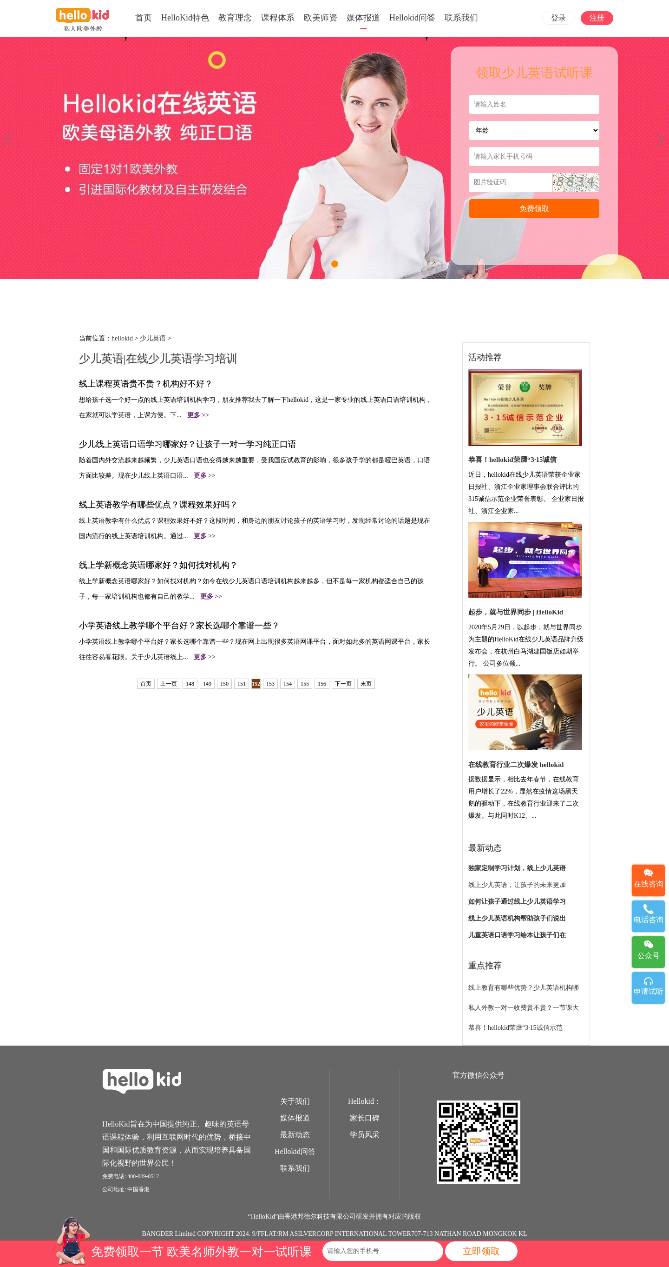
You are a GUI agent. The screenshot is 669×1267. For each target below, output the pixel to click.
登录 (558, 18)
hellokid (122, 338)
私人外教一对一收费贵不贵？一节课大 (523, 1007)
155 (305, 683)
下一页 (343, 683)
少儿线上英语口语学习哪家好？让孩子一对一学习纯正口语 (187, 444)
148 (190, 683)
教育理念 (235, 17)
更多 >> (198, 415)
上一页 (168, 683)
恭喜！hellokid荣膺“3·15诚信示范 (515, 1027)
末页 (366, 683)
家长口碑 (365, 1118)
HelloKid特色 (185, 17)
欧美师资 (320, 17)
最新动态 (295, 1135)
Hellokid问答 (412, 17)
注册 (597, 18)
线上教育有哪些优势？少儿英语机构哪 (523, 987)
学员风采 (365, 1135)
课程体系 (278, 17)
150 (224, 683)
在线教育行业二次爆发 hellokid (516, 764)
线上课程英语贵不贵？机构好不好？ (146, 383)
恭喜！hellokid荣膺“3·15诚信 (512, 459)
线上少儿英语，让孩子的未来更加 (517, 884)
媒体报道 (363, 17)
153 (270, 683)
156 (322, 683)
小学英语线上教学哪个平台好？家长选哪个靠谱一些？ (179, 625)
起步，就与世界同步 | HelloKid (515, 612)
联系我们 (461, 17)
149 (207, 683)
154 (287, 683)
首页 (143, 17)
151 (241, 683)
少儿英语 (153, 338)
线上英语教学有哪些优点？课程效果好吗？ (158, 504)
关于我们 (295, 1101)
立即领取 (481, 1251)
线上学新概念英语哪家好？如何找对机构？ (158, 565)
